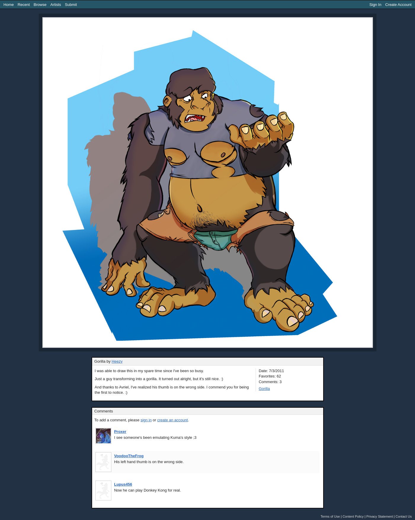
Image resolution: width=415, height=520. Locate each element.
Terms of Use (330, 516)
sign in (146, 420)
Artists (55, 4)
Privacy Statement (379, 516)
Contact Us (403, 516)
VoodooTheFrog (128, 456)
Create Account (398, 4)
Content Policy (352, 516)
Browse (40, 4)
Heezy (117, 361)
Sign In (375, 4)
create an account (172, 420)
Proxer (120, 431)
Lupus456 (123, 484)
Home (9, 4)
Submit (71, 4)
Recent (23, 4)
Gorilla (264, 388)
